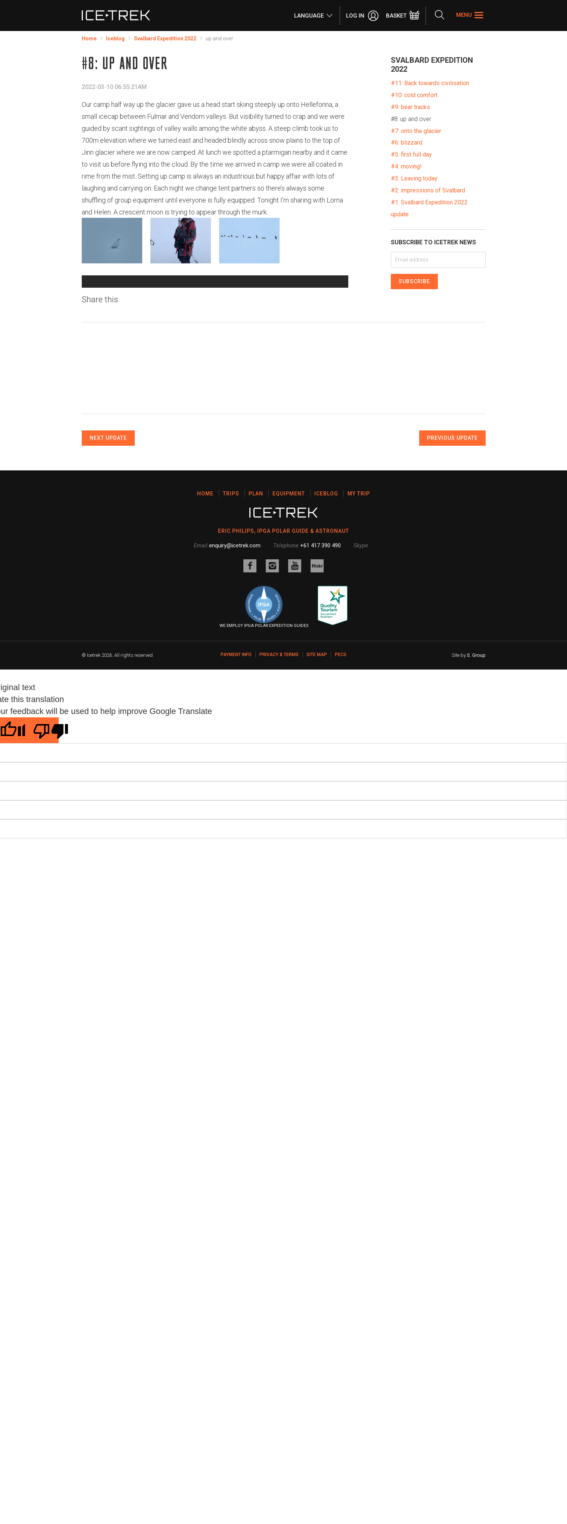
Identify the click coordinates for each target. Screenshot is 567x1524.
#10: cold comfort (414, 95)
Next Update (108, 571)
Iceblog (115, 38)
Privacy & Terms (279, 788)
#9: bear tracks (410, 107)
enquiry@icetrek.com (235, 679)
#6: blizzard (406, 142)
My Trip (359, 627)
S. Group (476, 788)
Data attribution (148, 397)
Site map (316, 788)
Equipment (288, 627)
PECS (340, 788)
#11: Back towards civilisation (430, 83)
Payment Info (236, 788)
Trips (231, 627)
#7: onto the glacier (416, 131)
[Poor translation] (42, 864)
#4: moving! (406, 166)
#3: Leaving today (414, 178)
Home (89, 38)
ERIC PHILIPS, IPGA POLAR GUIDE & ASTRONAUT (283, 664)
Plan (256, 627)
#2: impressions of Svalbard (428, 190)
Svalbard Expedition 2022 (165, 38)
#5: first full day (411, 154)
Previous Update (452, 571)
